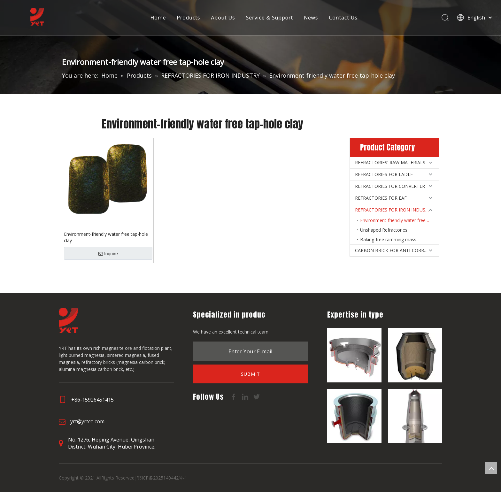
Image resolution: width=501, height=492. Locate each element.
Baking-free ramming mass (388, 239)
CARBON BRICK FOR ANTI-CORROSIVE (395, 250)
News (311, 17)
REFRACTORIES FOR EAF (381, 198)
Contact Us (343, 17)
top (491, 468)
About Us (223, 17)
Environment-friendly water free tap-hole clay (106, 237)
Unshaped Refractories (383, 230)
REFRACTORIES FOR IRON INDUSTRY (394, 210)
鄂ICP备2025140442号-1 (162, 478)
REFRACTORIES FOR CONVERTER (390, 186)
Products (188, 17)
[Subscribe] (250, 374)
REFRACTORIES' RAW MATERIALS (390, 162)
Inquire (108, 253)
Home (158, 17)
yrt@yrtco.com (87, 421)
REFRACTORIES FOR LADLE (384, 174)
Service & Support (269, 17)
